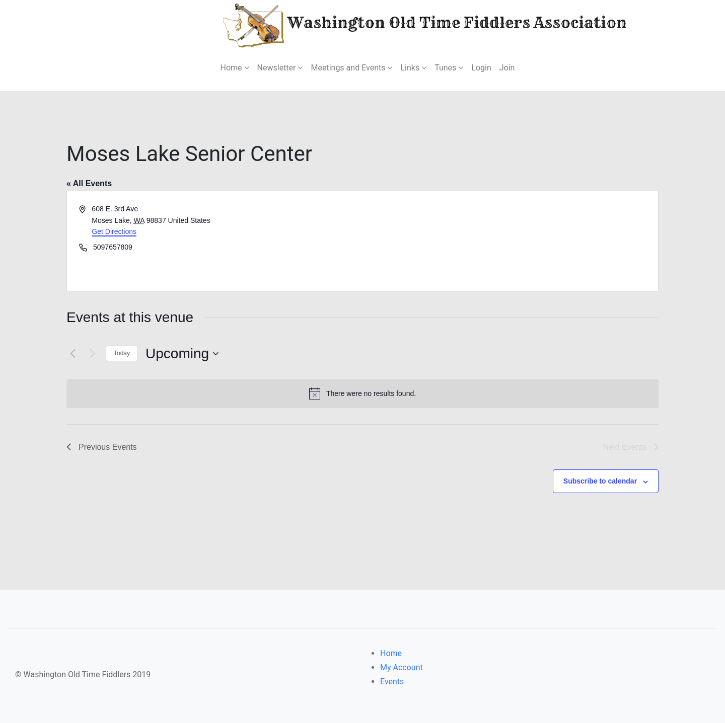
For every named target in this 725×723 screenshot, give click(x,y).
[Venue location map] (509, 241)
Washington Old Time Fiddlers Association (394, 24)
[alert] (362, 393)
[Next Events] (92, 354)
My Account (401, 667)
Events (392, 681)
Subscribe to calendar (600, 481)
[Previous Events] (72, 354)
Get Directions (114, 231)
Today (122, 353)
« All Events (89, 183)
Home (391, 653)
